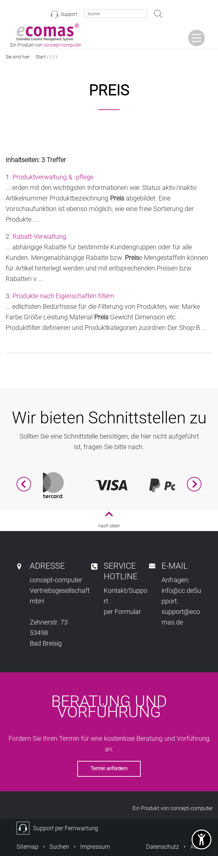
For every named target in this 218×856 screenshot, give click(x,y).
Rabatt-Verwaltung (39, 236)
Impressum (95, 846)
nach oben (109, 525)
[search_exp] (115, 13)
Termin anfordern (109, 768)
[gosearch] (158, 13)
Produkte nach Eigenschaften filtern (63, 296)
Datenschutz (162, 846)
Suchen (59, 846)
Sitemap (27, 846)
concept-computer (191, 808)
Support (69, 14)
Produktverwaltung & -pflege (53, 177)
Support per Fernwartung (65, 828)
